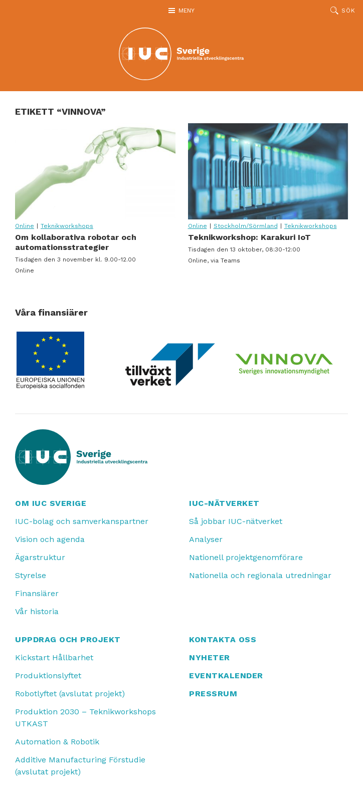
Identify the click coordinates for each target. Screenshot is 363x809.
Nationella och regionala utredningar (260, 575)
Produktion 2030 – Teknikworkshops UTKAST (85, 717)
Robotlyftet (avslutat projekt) (70, 693)
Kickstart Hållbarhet (54, 657)
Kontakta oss (222, 639)
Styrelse (30, 575)
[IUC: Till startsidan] (181, 54)
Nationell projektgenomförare (246, 557)
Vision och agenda (50, 539)
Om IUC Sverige (50, 503)
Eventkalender (226, 675)
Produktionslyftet (48, 675)
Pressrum (213, 693)
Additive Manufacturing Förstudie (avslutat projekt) (80, 765)
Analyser (206, 539)
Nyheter (209, 657)
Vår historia (37, 611)
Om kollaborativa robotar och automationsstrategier (95, 171)
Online (24, 225)
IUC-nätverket (224, 503)
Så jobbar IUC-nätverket (235, 521)
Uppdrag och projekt (68, 639)
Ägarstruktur (40, 557)
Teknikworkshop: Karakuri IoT (268, 171)
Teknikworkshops (67, 225)
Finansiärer (37, 593)
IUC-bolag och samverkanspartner (81, 521)
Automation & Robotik (57, 741)
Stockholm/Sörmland (246, 225)
